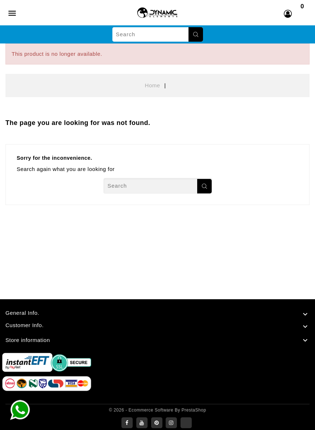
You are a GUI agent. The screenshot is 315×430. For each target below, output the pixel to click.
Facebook (127, 422)
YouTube (142, 422)
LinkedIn (186, 422)
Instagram (171, 422)
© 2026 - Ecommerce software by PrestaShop (157, 410)
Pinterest (156, 422)
